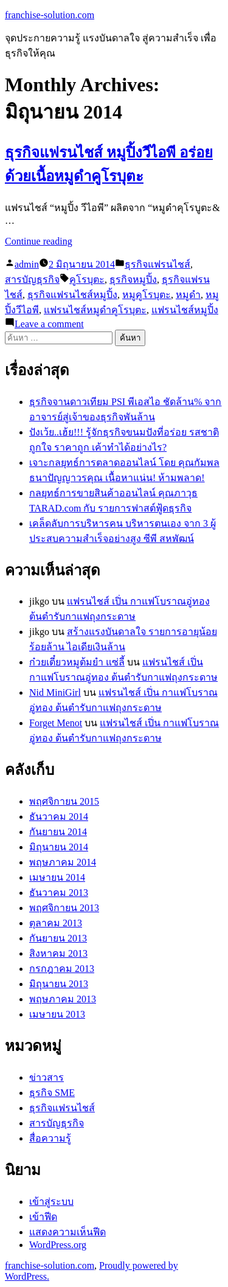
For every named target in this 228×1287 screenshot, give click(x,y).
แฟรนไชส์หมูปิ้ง (184, 310)
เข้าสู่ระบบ (51, 1201)
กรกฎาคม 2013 (61, 968)
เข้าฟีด (43, 1217)
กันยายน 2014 (58, 832)
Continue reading (38, 241)
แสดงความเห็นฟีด (67, 1232)
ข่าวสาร (46, 1077)
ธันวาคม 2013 (58, 892)
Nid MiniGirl (55, 692)
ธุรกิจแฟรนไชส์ (157, 264)
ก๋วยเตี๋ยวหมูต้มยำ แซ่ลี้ (77, 662)
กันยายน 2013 (58, 938)
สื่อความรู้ (50, 1138)
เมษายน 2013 (57, 1014)
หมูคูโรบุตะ (146, 295)
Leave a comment (49, 324)
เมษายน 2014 (57, 877)
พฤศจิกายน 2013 (64, 908)
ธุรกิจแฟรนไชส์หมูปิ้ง (72, 295)
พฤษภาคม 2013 (62, 999)
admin (27, 264)
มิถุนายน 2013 (58, 984)
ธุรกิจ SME (52, 1093)
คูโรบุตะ (87, 279)
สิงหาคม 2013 (58, 953)
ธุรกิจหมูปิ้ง (133, 279)
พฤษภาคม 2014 (62, 862)
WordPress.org (57, 1245)
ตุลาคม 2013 (55, 923)
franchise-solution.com (49, 15)
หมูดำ (188, 295)
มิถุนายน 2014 (58, 847)
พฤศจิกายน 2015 (64, 801)
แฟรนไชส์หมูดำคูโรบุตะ (95, 310)
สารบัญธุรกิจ (32, 279)
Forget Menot (55, 723)
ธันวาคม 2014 (58, 816)
